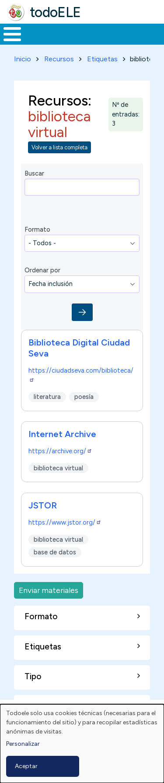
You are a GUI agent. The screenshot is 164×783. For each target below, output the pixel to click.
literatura (47, 397)
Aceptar (26, 766)
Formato (37, 229)
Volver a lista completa (59, 147)
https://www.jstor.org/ (64, 522)
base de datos (55, 552)
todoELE (55, 12)
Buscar (34, 173)
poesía (84, 397)
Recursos (59, 59)
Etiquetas (102, 59)
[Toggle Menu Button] (12, 34)
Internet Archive (62, 434)
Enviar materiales (48, 590)
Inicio (22, 59)
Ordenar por (42, 270)
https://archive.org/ (60, 451)
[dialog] (82, 743)
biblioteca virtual (58, 468)
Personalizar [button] (23, 744)
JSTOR (42, 505)
